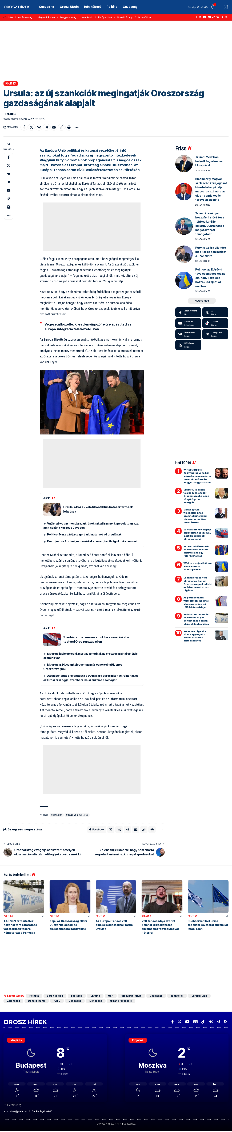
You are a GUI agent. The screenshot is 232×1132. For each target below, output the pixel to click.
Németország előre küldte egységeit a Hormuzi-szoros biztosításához (194, 636)
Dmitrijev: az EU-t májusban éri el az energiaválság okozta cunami (92, 541)
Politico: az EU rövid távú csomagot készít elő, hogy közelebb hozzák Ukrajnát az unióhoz (210, 278)
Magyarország (68, 17)
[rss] (188, 345)
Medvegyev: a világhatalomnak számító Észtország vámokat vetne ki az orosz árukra (195, 516)
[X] (200, 17)
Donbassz (75, 1000)
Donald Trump (125, 17)
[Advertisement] (116, 51)
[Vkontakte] (217, 17)
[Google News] (209, 17)
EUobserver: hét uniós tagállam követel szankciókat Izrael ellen (208, 925)
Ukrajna (146, 916)
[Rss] (226, 17)
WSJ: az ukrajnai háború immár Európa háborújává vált (197, 566)
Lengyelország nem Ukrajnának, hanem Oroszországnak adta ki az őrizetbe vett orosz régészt (197, 584)
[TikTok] (213, 17)
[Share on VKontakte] (38, 127)
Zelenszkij (13, 1000)
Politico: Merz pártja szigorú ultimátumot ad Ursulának (84, 534)
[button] (219, 7)
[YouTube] (204, 17)
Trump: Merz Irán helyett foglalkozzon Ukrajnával (209, 161)
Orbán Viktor (145, 17)
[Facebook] (196, 17)
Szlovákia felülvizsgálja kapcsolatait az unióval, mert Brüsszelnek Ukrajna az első (197, 534)
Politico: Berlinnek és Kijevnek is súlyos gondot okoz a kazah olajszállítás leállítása (196, 619)
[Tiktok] (215, 323)
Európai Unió (105, 17)
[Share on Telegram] (46, 127)
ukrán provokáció (121, 1000)
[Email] (53, 127)
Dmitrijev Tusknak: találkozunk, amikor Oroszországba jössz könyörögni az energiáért (196, 496)
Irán (11, 17)
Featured (76, 995)
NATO (57, 1000)
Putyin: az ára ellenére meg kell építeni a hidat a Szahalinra (210, 252)
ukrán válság (25, 17)
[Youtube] (188, 323)
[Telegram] (222, 17)
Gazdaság (156, 995)
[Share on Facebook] (24, 127)
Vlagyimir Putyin (46, 17)
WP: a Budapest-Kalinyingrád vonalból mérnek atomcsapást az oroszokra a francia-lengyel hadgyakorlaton (197, 476)
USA (110, 995)
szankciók (87, 17)
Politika (10, 83)
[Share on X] (31, 127)
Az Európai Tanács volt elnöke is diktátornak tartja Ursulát (114, 925)
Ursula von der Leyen (77, 815)
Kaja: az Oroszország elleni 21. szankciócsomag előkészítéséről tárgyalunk (68, 925)
